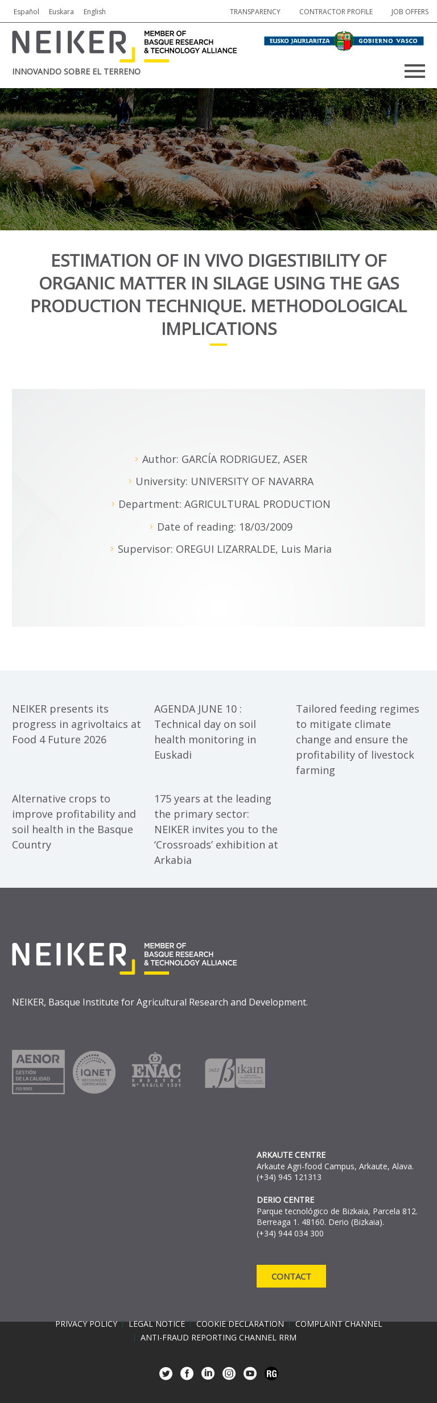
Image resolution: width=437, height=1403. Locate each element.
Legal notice (157, 1324)
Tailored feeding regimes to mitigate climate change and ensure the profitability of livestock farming (357, 739)
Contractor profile (336, 11)
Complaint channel (338, 1324)
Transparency (255, 11)
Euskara (61, 11)
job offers (409, 11)
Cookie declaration (240, 1324)
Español (26, 11)
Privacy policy (86, 1324)
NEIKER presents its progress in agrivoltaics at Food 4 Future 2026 (76, 724)
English (95, 11)
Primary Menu (415, 71)
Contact (291, 1276)
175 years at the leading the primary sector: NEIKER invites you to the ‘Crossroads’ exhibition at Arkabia (216, 829)
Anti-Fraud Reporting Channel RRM (218, 1338)
